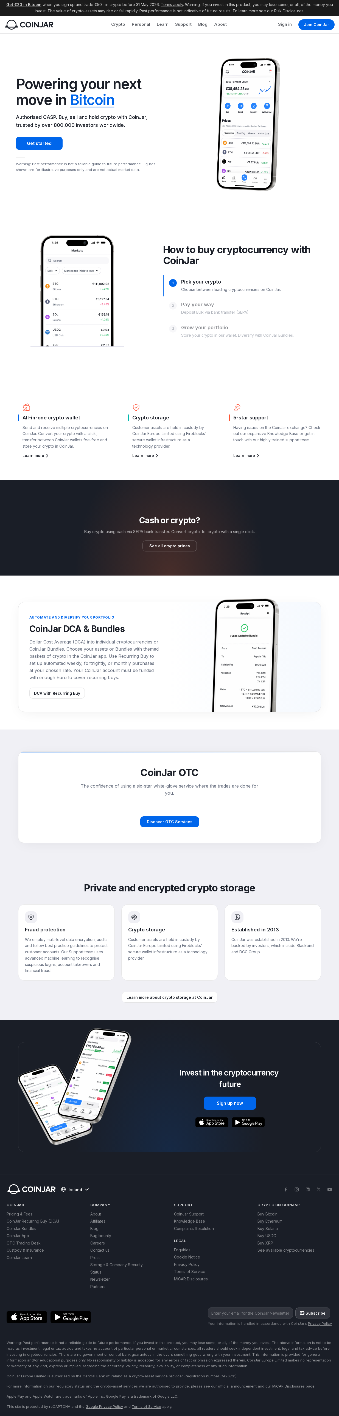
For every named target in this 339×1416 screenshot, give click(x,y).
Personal (141, 24)
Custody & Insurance (25, 1250)
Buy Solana (267, 1228)
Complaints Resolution (194, 1228)
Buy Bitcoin (267, 1214)
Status (95, 1272)
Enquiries (182, 1250)
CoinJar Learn (19, 1257)
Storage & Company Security (116, 1264)
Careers (97, 1243)
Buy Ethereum (269, 1221)
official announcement (237, 1386)
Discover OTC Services (169, 821)
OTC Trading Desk (24, 1243)
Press (95, 1257)
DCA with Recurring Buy (57, 693)
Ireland (75, 1189)
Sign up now (230, 1103)
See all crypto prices (169, 545)
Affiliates (97, 1221)
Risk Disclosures (289, 10)
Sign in (285, 24)
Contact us (100, 1250)
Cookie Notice (187, 1257)
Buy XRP (265, 1243)
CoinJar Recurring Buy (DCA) (33, 1221)
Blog (203, 24)
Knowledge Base (189, 1221)
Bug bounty (100, 1235)
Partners (97, 1286)
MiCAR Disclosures (191, 1279)
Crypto (118, 24)
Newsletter (100, 1279)
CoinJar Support (189, 1214)
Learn (163, 24)
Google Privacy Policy (104, 1406)
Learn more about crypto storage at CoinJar (170, 997)
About (220, 24)
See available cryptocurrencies (285, 1250)
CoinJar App (18, 1235)
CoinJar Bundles (21, 1228)
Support (183, 24)
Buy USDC (266, 1235)
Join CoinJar (316, 24)
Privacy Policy (187, 1264)
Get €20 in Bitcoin (23, 4)
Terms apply (172, 4)
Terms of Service (189, 1271)
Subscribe (313, 1313)
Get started (39, 143)
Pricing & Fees (19, 1214)
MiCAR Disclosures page (293, 1386)
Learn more (36, 455)
